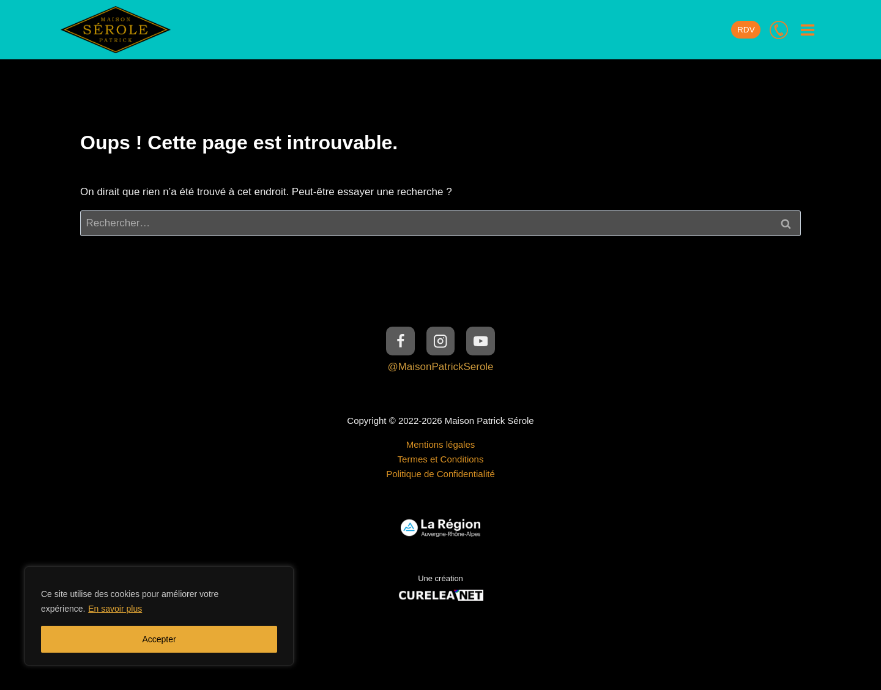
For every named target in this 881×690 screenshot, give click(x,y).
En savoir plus (115, 609)
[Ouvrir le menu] (807, 29)
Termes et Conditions (441, 459)
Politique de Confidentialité (440, 474)
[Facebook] (400, 341)
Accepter (159, 639)
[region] (159, 616)
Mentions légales (440, 444)
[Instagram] (440, 341)
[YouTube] (480, 341)
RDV (746, 29)
